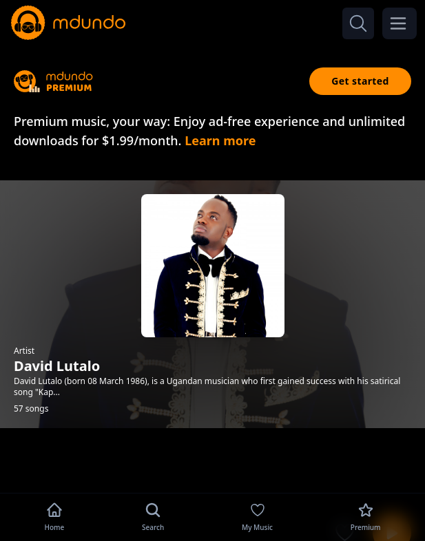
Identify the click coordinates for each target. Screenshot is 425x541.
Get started (360, 80)
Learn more (220, 140)
